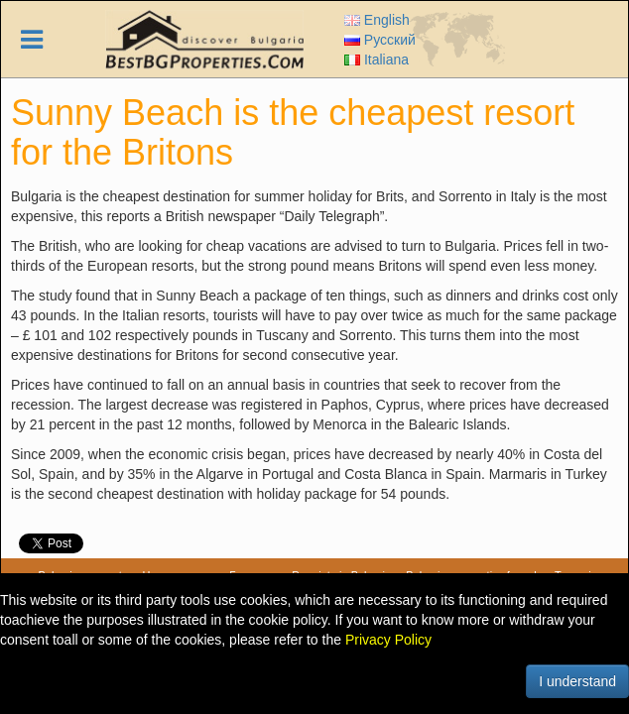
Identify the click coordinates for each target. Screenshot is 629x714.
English (377, 20)
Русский (380, 40)
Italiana (376, 59)
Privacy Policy (388, 640)
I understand (577, 681)
